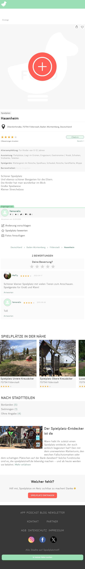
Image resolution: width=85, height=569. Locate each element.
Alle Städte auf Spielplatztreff (42, 549)
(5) (15, 404)
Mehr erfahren (23, 464)
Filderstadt (55, 247)
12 (11, 214)
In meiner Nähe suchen (42, 557)
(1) (16, 409)
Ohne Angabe (9, 413)
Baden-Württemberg (36, 247)
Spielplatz (5, 113)
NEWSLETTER (56, 512)
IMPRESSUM (56, 530)
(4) (19, 413)
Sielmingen (7, 409)
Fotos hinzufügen (15, 235)
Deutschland (16, 247)
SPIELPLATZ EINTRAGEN (42, 495)
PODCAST (33, 512)
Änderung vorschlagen (18, 225)
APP (22, 512)
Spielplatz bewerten (16, 230)
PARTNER (52, 521)
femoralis (15, 211)
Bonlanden (7, 404)
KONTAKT (33, 521)
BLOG (43, 512)
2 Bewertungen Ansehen (9, 141)
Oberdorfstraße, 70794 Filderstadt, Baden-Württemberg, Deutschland (39, 126)
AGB (23, 530)
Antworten (8, 292)
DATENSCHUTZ (37, 530)
